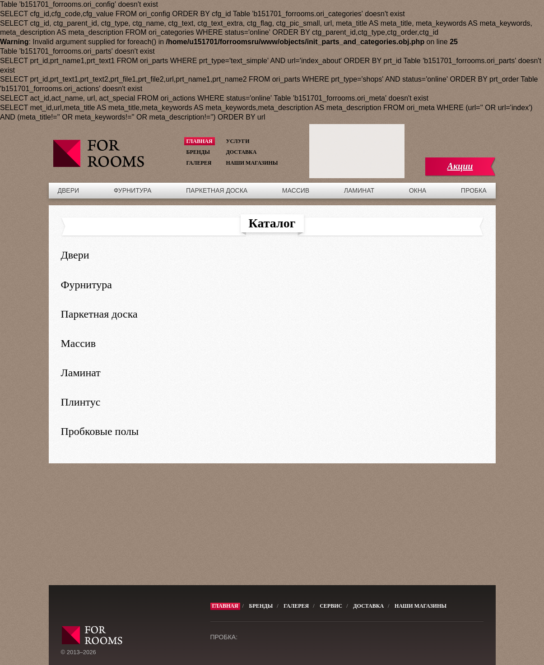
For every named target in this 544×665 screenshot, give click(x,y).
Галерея (199, 163)
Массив (295, 190)
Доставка (241, 152)
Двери (68, 190)
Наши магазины (252, 163)
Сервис (331, 606)
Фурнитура (133, 190)
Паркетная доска (216, 190)
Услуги (238, 141)
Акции (460, 166)
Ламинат (359, 190)
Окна (418, 190)
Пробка (474, 190)
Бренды (198, 152)
